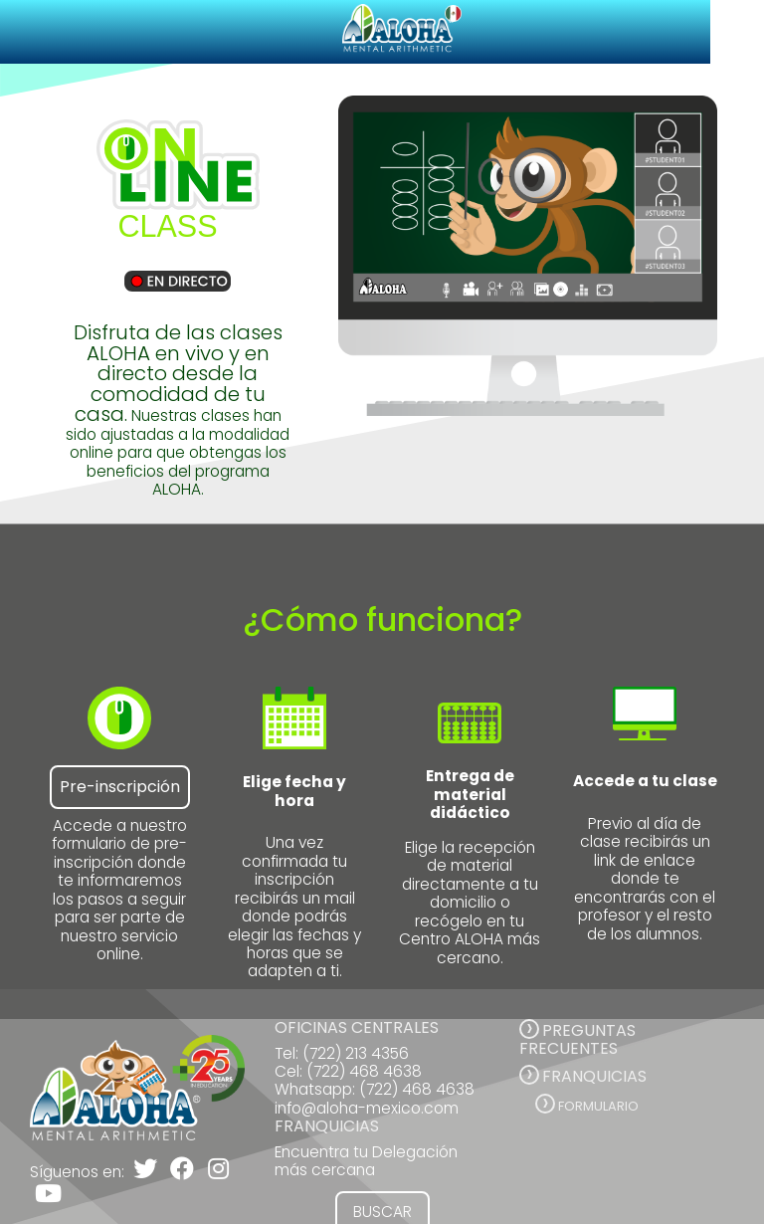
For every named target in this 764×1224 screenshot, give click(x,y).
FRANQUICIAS (594, 1076)
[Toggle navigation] (737, 32)
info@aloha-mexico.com (367, 1108)
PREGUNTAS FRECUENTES (577, 1039)
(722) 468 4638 (364, 1071)
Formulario (598, 1106)
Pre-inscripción (120, 786)
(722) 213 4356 (355, 1053)
